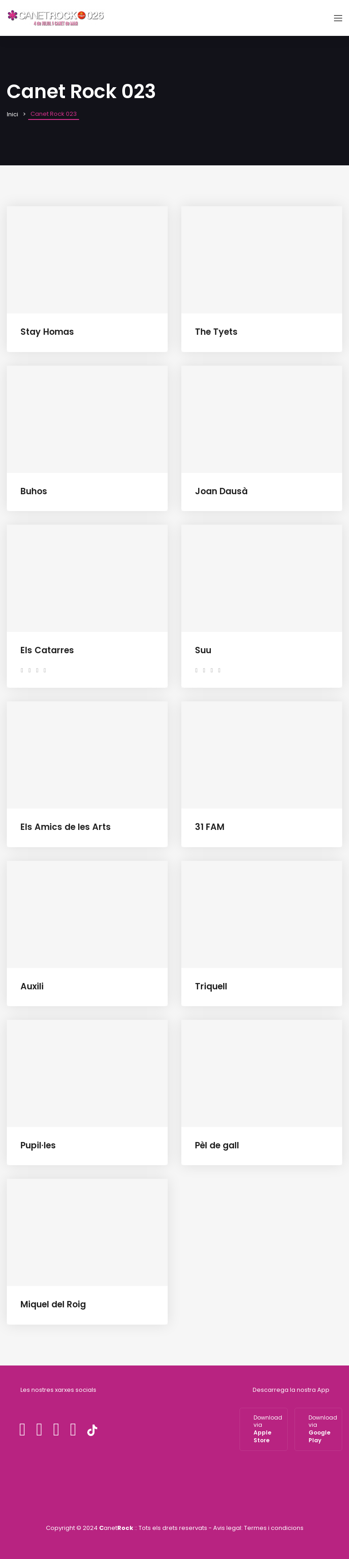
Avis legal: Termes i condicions (258, 1528)
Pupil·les (38, 1145)
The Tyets (216, 332)
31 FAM (209, 827)
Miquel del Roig (53, 1304)
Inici (12, 114)
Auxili (32, 986)
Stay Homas (47, 332)
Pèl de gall (217, 1145)
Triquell (211, 986)
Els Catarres (47, 650)
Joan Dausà (221, 491)
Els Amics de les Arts (65, 827)
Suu (203, 650)
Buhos (33, 491)
